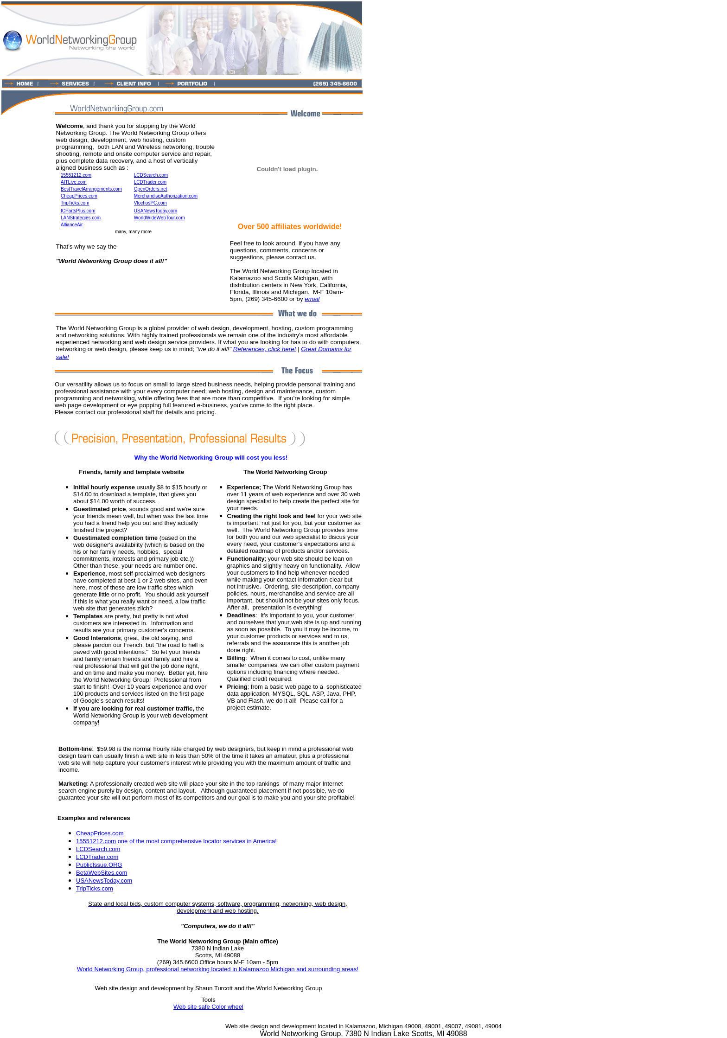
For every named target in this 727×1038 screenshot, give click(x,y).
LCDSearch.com (98, 849)
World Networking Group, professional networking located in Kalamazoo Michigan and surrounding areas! (217, 969)
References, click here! (264, 349)
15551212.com (96, 841)
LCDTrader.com (97, 856)
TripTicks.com (94, 888)
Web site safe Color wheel (208, 1006)
